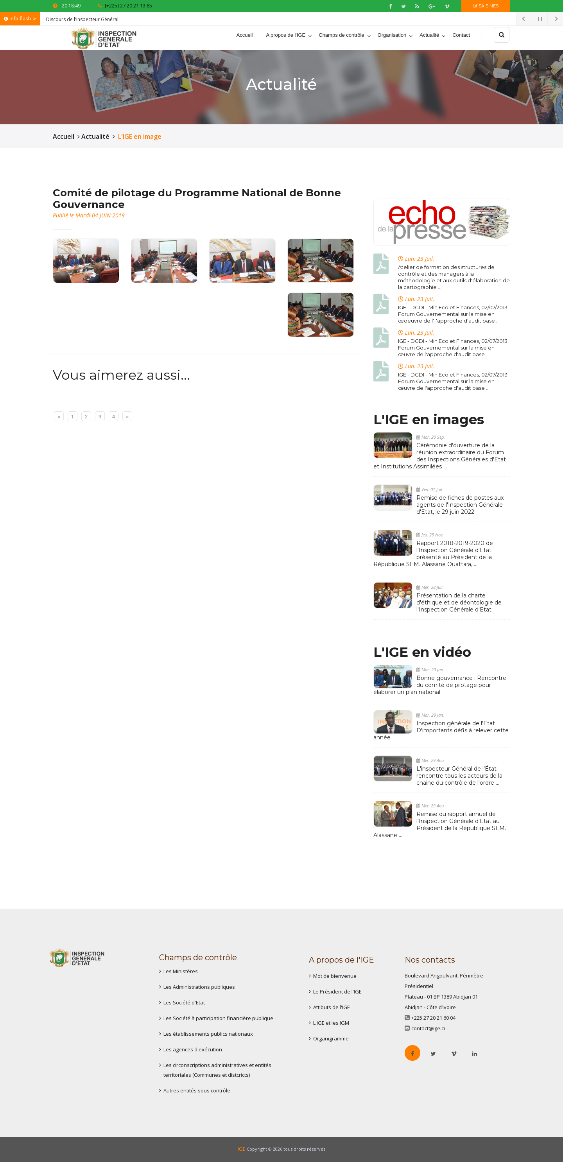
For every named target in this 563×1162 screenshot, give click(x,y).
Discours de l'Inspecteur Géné (79, 19)
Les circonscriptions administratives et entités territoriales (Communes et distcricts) (217, 1070)
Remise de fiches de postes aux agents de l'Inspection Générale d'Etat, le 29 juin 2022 (460, 504)
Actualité (429, 35)
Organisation (392, 35)
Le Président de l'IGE (337, 991)
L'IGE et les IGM (331, 1022)
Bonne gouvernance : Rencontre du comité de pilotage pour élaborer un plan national (439, 685)
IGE (242, 1148)
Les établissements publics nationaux (208, 1033)
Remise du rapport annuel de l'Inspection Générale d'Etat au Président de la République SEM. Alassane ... (439, 825)
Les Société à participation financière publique (218, 1018)
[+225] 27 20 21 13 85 (125, 5)
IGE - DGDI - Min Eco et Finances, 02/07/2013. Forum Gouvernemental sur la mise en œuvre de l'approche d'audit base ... (453, 347)
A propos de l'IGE (285, 35)
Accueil (245, 35)
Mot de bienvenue (335, 975)
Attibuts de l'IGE (331, 1007)
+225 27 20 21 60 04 (433, 1017)
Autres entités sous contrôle (196, 1090)
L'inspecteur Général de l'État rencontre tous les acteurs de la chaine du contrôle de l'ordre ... (459, 775)
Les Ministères (180, 971)
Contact (461, 35)
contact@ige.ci (428, 1028)
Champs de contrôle (341, 35)
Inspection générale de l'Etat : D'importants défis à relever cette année (441, 730)
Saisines (485, 6)
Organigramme (331, 1038)
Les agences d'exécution (192, 1049)
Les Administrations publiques (199, 986)
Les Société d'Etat (184, 1002)
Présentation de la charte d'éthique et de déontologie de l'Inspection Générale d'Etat (459, 602)
